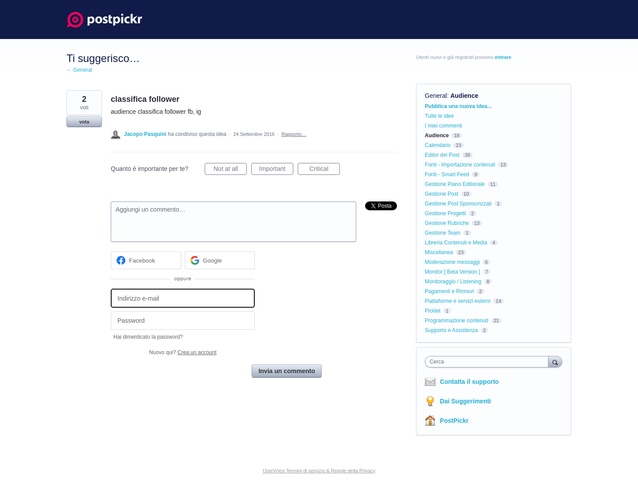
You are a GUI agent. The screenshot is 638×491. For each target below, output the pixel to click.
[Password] (183, 320)
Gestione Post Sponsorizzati (458, 204)
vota (84, 121)
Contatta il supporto (469, 381)
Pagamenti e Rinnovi (449, 291)
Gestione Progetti (445, 213)
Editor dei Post (442, 155)
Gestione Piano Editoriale (455, 184)
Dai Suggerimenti (465, 401)
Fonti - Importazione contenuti (460, 165)
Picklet (432, 311)
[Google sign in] (220, 260)
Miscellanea (439, 252)
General (436, 95)
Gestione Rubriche (447, 223)
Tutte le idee (439, 116)
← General (79, 70)
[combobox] (489, 362)
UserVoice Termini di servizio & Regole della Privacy (319, 470)
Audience (464, 95)
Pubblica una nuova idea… (459, 106)
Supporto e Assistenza (451, 330)
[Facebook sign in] (146, 260)
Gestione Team (443, 233)
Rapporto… (293, 134)
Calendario (438, 145)
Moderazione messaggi (452, 262)
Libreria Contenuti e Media (456, 243)
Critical (324, 170)
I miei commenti (443, 126)
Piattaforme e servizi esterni (457, 301)
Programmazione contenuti (456, 320)
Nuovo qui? (182, 352)
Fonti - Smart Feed (447, 174)
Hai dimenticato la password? (148, 337)
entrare (503, 57)
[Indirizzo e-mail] (183, 298)
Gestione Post (441, 194)
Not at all (230, 170)
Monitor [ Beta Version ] (452, 272)
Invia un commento (286, 371)
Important (276, 170)
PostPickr (454, 420)
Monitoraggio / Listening (453, 281)
